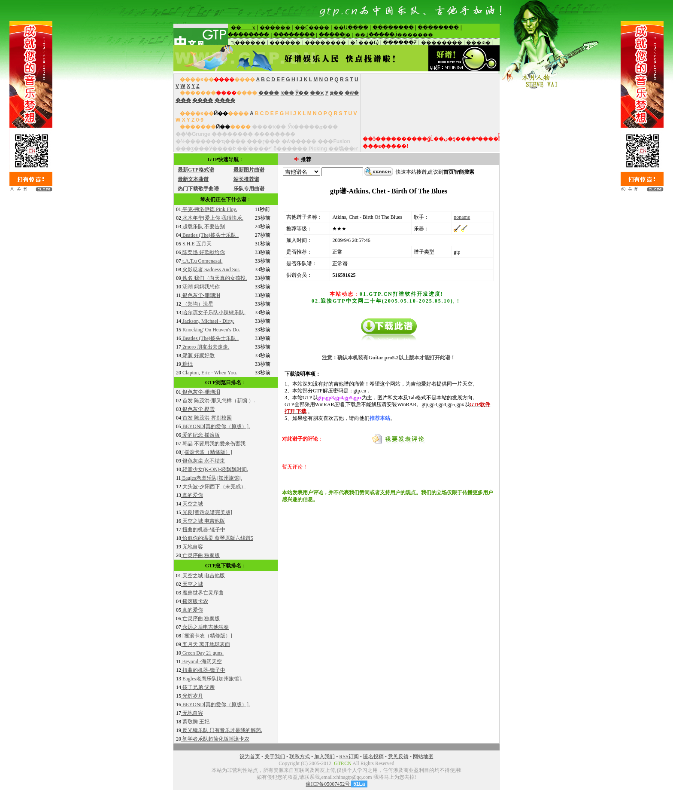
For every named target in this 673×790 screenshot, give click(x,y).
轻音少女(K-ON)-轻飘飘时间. (214, 469)
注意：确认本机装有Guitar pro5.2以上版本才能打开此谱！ (388, 358)
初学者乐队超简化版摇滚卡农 (215, 739)
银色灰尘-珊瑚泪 (200, 295)
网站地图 (423, 756)
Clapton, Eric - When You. (209, 373)
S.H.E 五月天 (196, 244)
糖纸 (187, 364)
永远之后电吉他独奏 (205, 627)
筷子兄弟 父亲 (198, 687)
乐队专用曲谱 (248, 189)
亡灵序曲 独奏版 (200, 555)
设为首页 (249, 756)
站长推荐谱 (246, 179)
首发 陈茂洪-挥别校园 (206, 418)
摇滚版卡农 (194, 601)
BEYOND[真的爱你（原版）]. (215, 426)
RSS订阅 (348, 756)
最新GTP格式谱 (196, 170)
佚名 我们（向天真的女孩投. (214, 278)
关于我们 (274, 756)
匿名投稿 (373, 756)
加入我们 (324, 756)
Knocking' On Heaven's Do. (210, 330)
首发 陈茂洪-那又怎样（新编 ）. (218, 401)
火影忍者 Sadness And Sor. (210, 269)
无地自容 (192, 547)
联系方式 (299, 756)
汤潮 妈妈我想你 (200, 287)
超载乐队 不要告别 (203, 227)
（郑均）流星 (197, 304)
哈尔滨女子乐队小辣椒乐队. (213, 312)
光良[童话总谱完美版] (206, 512)
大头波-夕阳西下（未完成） (213, 487)
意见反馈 (398, 756)
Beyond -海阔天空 (201, 661)
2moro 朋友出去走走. (205, 347)
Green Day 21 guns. (202, 653)
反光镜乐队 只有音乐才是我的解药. (221, 730)
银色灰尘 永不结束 (203, 461)
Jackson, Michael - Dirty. (207, 321)
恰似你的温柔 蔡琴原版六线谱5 (217, 538)
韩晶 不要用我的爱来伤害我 (213, 444)
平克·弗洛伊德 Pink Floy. (209, 209)
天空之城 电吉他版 (203, 521)
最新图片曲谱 (248, 170)
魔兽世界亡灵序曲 (202, 593)
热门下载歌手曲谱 (198, 189)
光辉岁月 (192, 696)
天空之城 (192, 504)
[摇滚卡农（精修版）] (206, 452)
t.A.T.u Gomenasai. (201, 261)
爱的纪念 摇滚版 (200, 435)
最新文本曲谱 (193, 179)
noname (462, 217)
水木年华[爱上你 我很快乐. (212, 218)
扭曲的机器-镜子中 (203, 530)
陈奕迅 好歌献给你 (203, 252)
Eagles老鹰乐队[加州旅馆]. (211, 478)
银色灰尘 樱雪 (198, 409)
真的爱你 (192, 495)
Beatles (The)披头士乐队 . (210, 235)
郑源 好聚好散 (198, 355)
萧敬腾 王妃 (195, 722)
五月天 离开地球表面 (205, 644)
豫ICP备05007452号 (328, 784)
